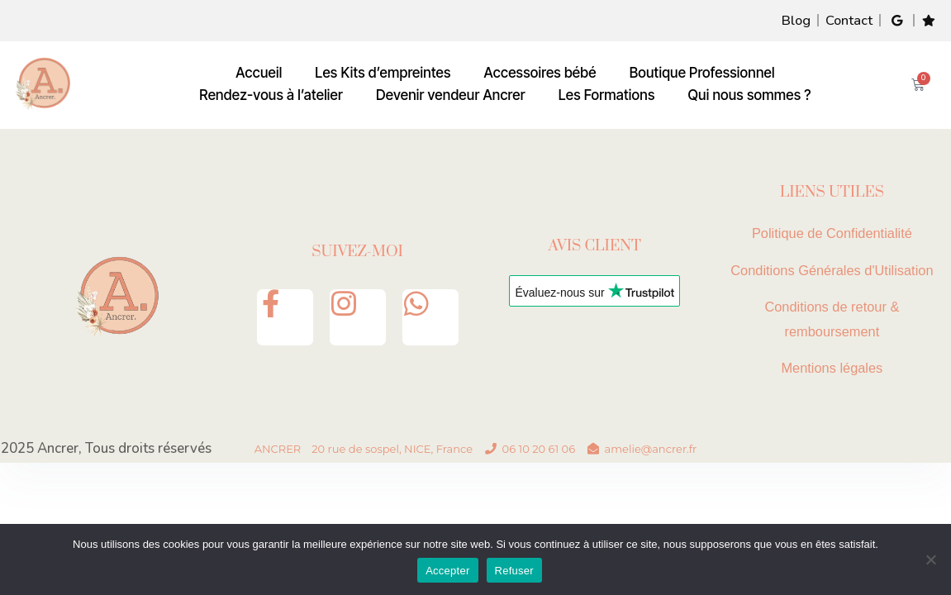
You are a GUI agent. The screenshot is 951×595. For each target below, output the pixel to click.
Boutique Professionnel (702, 73)
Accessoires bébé (540, 73)
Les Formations (607, 96)
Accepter (447, 570)
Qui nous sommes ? (749, 96)
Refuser (514, 570)
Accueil (258, 73)
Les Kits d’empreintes (382, 73)
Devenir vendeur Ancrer (450, 96)
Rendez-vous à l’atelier (271, 96)
